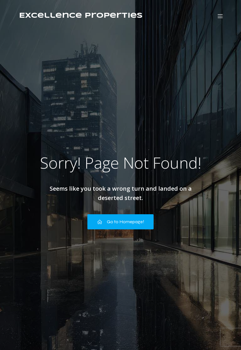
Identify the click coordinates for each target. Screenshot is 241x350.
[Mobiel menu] (220, 16)
